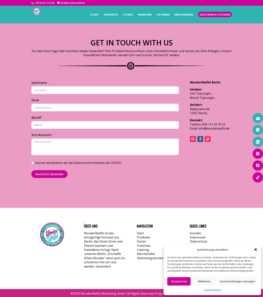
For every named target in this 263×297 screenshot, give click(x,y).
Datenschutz (199, 241)
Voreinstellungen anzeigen (237, 281)
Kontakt (195, 233)
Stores (141, 241)
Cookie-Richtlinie (212, 289)
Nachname (39, 83)
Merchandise (146, 254)
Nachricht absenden (49, 174)
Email (35, 100)
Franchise (143, 246)
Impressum (198, 237)
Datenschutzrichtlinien (89, 163)
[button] (255, 249)
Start (140, 233)
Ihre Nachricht (41, 135)
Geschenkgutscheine (151, 258)
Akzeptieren (179, 281)
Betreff (36, 118)
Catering (143, 250)
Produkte (143, 237)
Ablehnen (204, 281)
